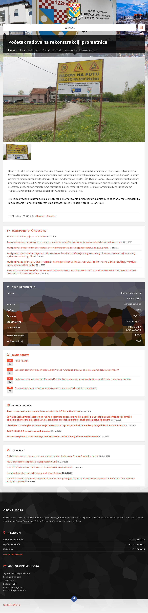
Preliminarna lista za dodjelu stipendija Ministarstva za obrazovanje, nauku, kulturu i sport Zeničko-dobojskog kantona (73, 378)
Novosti (40, 216)
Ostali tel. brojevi (12, 554)
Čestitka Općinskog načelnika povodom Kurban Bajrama (34, 472)
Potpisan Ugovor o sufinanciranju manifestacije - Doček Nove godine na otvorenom (52, 436)
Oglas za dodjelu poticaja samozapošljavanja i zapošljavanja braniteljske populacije (56, 388)
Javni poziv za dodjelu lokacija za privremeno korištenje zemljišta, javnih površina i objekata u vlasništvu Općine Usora (65, 242)
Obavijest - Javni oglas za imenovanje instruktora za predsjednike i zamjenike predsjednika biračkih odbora (66, 425)
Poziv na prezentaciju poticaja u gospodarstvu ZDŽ (32, 461)
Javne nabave (20, 355)
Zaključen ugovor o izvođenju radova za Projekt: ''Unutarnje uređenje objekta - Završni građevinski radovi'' (67, 369)
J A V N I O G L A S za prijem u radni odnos (27, 236)
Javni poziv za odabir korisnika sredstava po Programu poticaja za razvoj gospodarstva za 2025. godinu (58, 247)
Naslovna (12, 50)
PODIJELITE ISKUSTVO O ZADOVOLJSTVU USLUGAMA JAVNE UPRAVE (39, 467)
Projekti (46, 50)
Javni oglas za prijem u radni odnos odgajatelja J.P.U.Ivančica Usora (43, 411)
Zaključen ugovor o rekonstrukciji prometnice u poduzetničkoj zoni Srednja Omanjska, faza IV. (53, 456)
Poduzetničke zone (29, 50)
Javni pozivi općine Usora (29, 230)
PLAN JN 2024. (21, 360)
